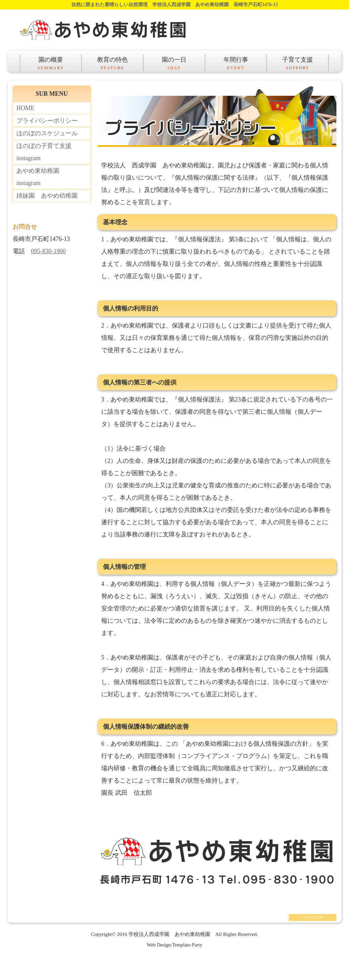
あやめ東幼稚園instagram (37, 176)
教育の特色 (112, 63)
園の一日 (174, 63)
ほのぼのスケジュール (47, 133)
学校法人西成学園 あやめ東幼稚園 (169, 934)
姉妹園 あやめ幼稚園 (47, 195)
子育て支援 (297, 63)
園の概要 (50, 63)
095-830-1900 (48, 251)
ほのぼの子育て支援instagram (44, 152)
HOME (25, 108)
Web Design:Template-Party (174, 945)
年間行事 (236, 63)
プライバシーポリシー (47, 120)
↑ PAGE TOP (312, 917)
